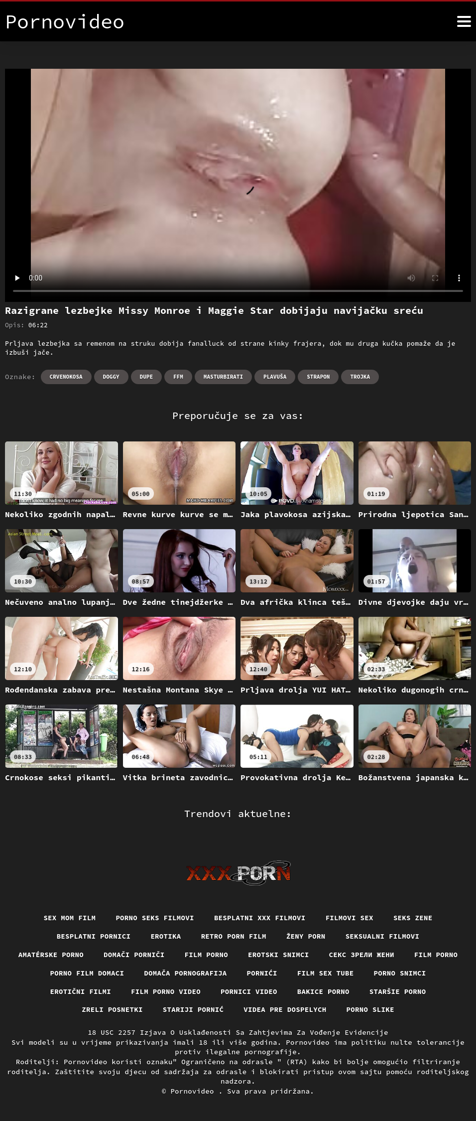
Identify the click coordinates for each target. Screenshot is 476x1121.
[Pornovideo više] (464, 21)
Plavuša (274, 376)
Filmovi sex (349, 917)
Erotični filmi (81, 991)
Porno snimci (400, 973)
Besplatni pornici (94, 936)
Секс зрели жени (361, 954)
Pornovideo (194, 1091)
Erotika (165, 936)
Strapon (318, 376)
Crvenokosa (66, 376)
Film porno (207, 954)
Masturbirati (223, 376)
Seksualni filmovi (383, 936)
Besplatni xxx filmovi (260, 917)
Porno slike (370, 1009)
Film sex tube (325, 973)
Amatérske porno (51, 954)
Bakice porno (323, 991)
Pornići (262, 973)
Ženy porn (306, 936)
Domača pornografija (185, 973)
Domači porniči (134, 954)
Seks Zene (413, 917)
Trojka (360, 376)
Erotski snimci (278, 954)
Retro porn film (233, 936)
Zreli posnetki (112, 1009)
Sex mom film (69, 917)
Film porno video (166, 991)
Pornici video (249, 991)
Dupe (146, 376)
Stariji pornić (193, 1009)
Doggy (111, 376)
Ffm (178, 376)
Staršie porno (397, 991)
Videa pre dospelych (284, 1009)
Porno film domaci (87, 973)
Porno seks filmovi (155, 917)
